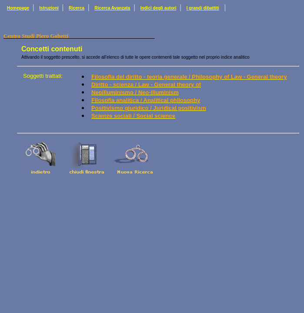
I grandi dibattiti (203, 8)
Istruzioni (48, 8)
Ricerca (76, 8)
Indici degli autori (158, 8)
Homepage (18, 8)
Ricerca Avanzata (112, 8)
